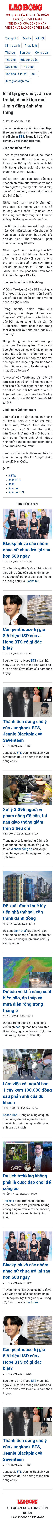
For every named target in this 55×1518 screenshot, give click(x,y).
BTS (21, 136)
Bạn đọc (25, 52)
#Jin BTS (15, 480)
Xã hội (40, 38)
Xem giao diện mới (17, 81)
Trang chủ (11, 38)
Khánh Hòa (10, 1115)
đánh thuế (20, 931)
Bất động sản (29, 59)
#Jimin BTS (16, 492)
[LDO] (27, 525)
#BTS (12, 475)
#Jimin (13, 488)
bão (18, 1027)
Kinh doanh (12, 45)
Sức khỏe (11, 66)
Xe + (34, 74)
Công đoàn (42, 52)
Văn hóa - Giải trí (16, 74)
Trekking (8, 1201)
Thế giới (10, 59)
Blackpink (32, 581)
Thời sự (10, 52)
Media (27, 38)
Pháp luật (31, 45)
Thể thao (28, 66)
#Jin (12, 484)
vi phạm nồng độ (21, 849)
